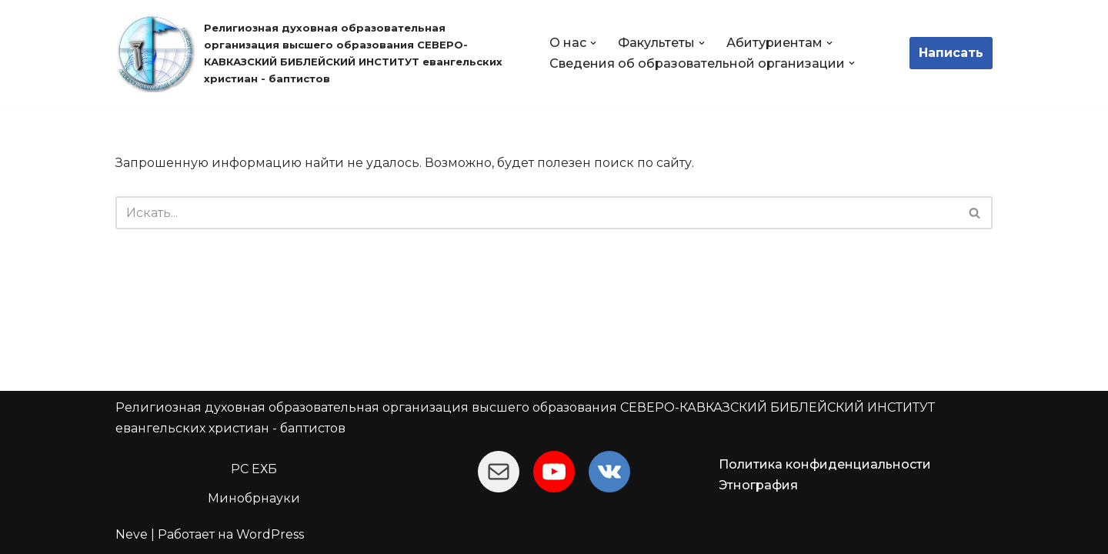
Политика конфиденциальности (825, 464)
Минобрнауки (254, 498)
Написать (951, 52)
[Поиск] (536, 212)
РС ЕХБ (254, 469)
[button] (593, 43)
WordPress (270, 534)
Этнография (758, 485)
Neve (131, 534)
